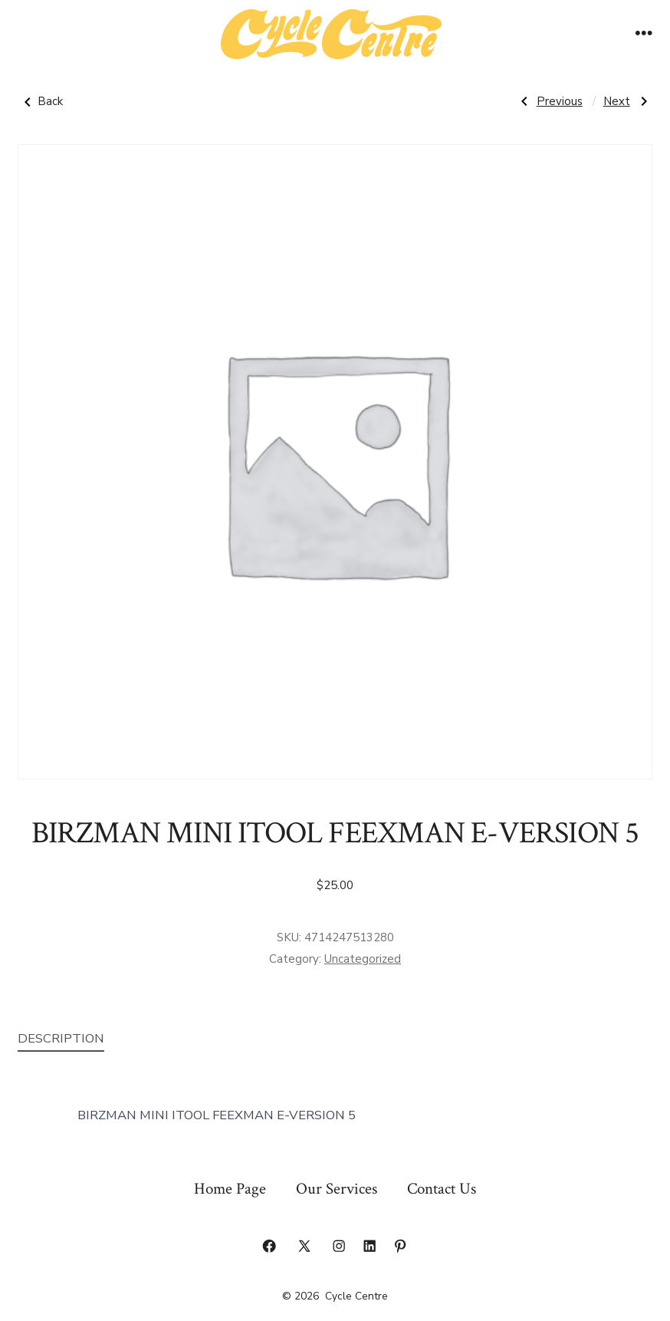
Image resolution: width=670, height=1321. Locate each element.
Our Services (336, 1188)
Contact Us (441, 1188)
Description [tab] (61, 1038)
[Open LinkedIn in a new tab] (369, 1246)
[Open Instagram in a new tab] (339, 1246)
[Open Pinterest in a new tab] (400, 1246)
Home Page (230, 1188)
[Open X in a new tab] (304, 1246)
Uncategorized (362, 959)
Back (40, 102)
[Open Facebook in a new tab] (269, 1246)
